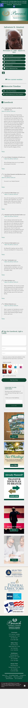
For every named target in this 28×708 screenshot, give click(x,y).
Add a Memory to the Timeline (12, 58)
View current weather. (15, 79)
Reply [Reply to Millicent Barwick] (3, 318)
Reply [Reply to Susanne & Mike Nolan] (3, 209)
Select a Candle (7, 362)
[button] (1, 5)
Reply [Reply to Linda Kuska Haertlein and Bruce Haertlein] (3, 151)
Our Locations (18, 684)
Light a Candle (8, 55)
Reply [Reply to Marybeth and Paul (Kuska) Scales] (3, 237)
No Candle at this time (10, 375)
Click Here (14, 436)
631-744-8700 (14, 656)
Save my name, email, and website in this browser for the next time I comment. (14, 357)
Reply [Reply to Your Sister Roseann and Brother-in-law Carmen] (3, 187)
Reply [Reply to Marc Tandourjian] (3, 275)
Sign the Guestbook (10, 62)
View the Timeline (9, 91)
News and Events (18, 683)
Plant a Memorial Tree (10, 68)
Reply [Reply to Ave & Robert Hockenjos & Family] (3, 168)
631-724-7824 (14, 667)
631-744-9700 (14, 654)
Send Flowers (8, 65)
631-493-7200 (14, 644)
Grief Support (8, 683)
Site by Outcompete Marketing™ (11, 691)
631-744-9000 (14, 675)
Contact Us (23, 681)
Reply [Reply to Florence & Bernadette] (3, 254)
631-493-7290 (14, 646)
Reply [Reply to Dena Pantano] (3, 298)
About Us (4, 681)
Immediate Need (13, 681)
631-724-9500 (14, 665)
